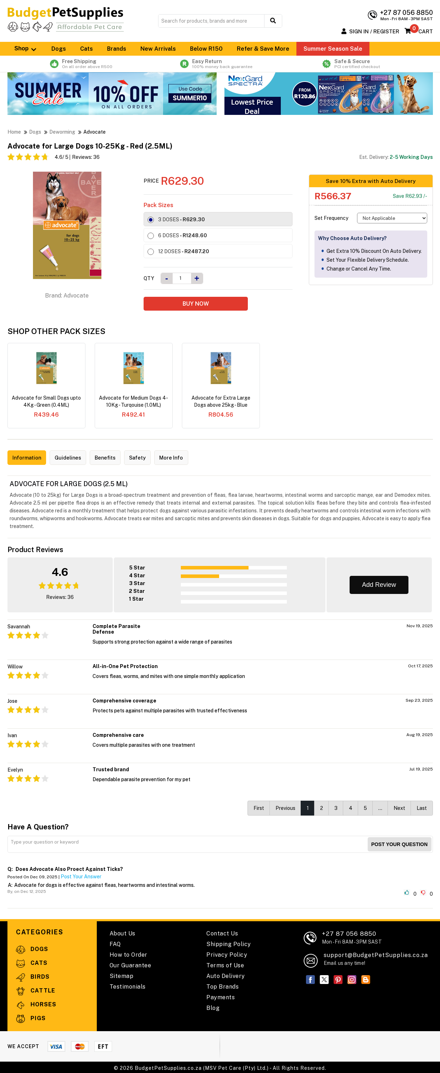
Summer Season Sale (332, 48)
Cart (425, 31)
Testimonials (128, 985)
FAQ (115, 942)
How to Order (128, 953)
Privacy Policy (226, 953)
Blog (212, 1006)
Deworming (62, 132)
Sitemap (122, 974)
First (259, 807)
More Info (185, 458)
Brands (116, 48)
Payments (220, 996)
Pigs (31, 1017)
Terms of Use (225, 964)
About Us (122, 932)
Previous (285, 807)
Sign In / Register (374, 31)
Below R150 (206, 48)
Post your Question (399, 843)
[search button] (273, 21)
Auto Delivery (225, 974)
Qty (149, 278)
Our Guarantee (130, 964)
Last (422, 807)
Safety (149, 458)
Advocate (94, 132)
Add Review (379, 583)
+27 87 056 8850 (352, 936)
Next (399, 807)
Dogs (58, 48)
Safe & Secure (356, 64)
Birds (33, 975)
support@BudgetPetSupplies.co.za (376, 953)
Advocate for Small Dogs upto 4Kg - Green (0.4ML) (46, 401)
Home (14, 132)
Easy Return (220, 64)
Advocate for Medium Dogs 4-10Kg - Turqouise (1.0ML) (133, 401)
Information (28, 458)
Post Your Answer (81, 875)
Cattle (35, 989)
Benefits (113, 458)
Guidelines (73, 458)
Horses (36, 1003)
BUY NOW (196, 303)
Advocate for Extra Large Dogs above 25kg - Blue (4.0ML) (220, 401)
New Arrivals (158, 48)
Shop (26, 48)
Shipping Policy (228, 942)
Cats (86, 48)
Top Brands (222, 985)
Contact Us (222, 932)
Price (151, 181)
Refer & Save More (263, 48)
